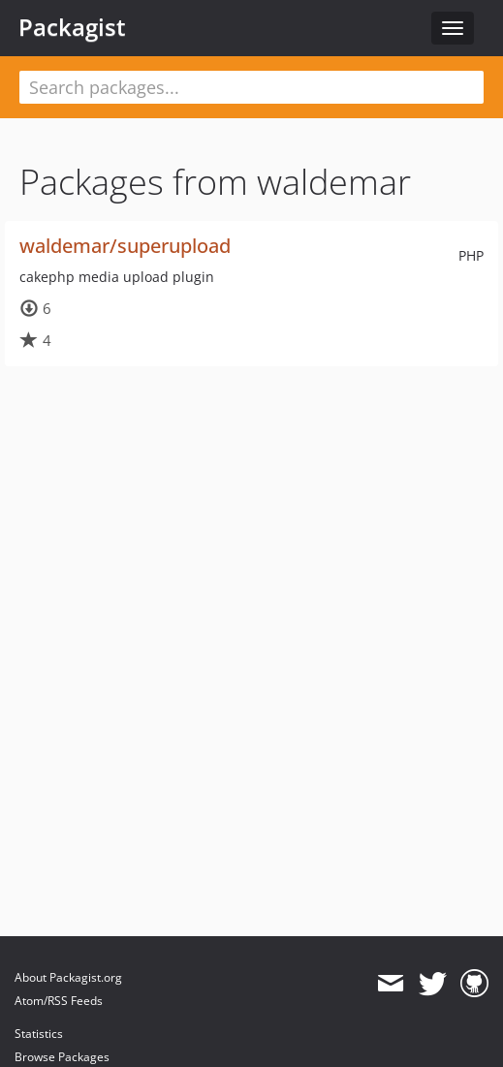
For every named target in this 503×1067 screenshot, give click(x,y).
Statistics (39, 1033)
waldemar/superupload (125, 246)
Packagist (72, 27)
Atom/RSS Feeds (59, 1000)
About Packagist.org (68, 977)
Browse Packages (62, 1057)
